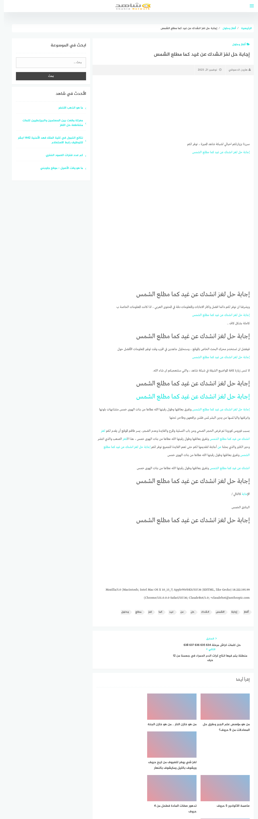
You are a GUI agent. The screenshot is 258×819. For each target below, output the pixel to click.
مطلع (202, 152)
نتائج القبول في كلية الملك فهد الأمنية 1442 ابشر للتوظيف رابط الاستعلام (46, 140)
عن (218, 152)
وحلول (121, 611)
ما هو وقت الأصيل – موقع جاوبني (57, 168)
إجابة (242, 152)
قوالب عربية (112, 805)
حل (236, 152)
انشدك (225, 152)
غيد (213, 152)
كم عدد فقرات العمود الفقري (60, 155)
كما (208, 152)
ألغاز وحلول (237, 44)
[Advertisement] (169, 108)
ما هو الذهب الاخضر (67, 108)
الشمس (193, 152)
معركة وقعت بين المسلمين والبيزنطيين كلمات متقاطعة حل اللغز (49, 123)
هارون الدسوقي (236, 70)
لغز (231, 152)
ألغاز (242, 611)
